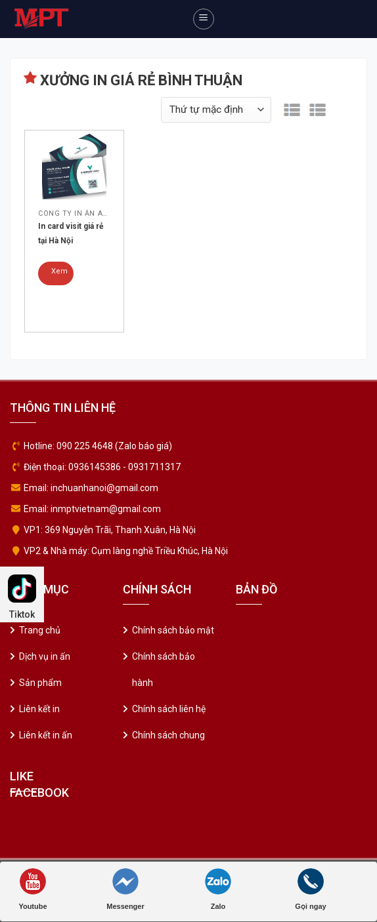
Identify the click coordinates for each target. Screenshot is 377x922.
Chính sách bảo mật (173, 630)
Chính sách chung (168, 735)
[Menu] (203, 19)
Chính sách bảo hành (163, 669)
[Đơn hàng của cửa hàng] (216, 110)
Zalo (218, 889)
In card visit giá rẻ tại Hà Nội (70, 233)
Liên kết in (39, 709)
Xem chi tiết (59, 276)
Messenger (125, 889)
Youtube (32, 889)
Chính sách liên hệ (169, 709)
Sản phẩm (40, 682)
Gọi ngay (310, 889)
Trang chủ (39, 630)
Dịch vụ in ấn (44, 656)
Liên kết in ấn (45, 735)
